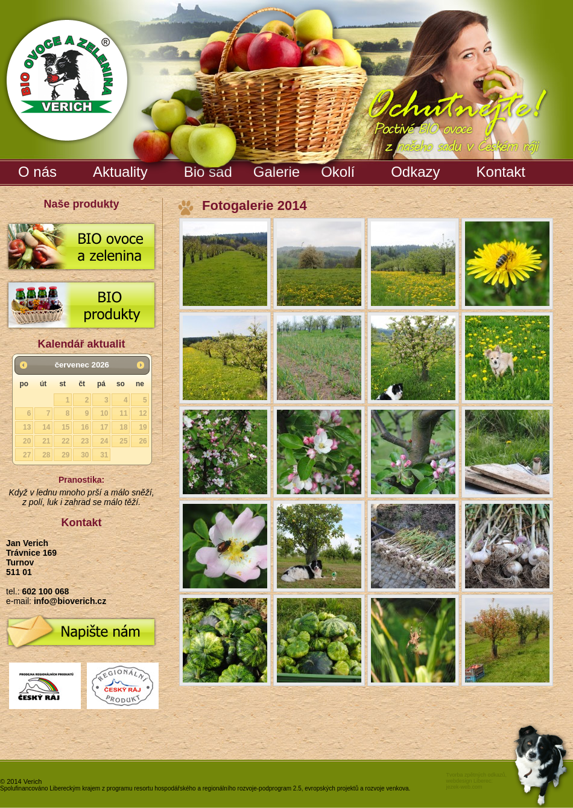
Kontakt (500, 172)
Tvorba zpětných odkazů (475, 775)
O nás (37, 172)
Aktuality (120, 172)
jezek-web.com (464, 787)
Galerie (278, 169)
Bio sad (209, 169)
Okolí (338, 172)
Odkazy (415, 172)
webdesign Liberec (468, 781)
